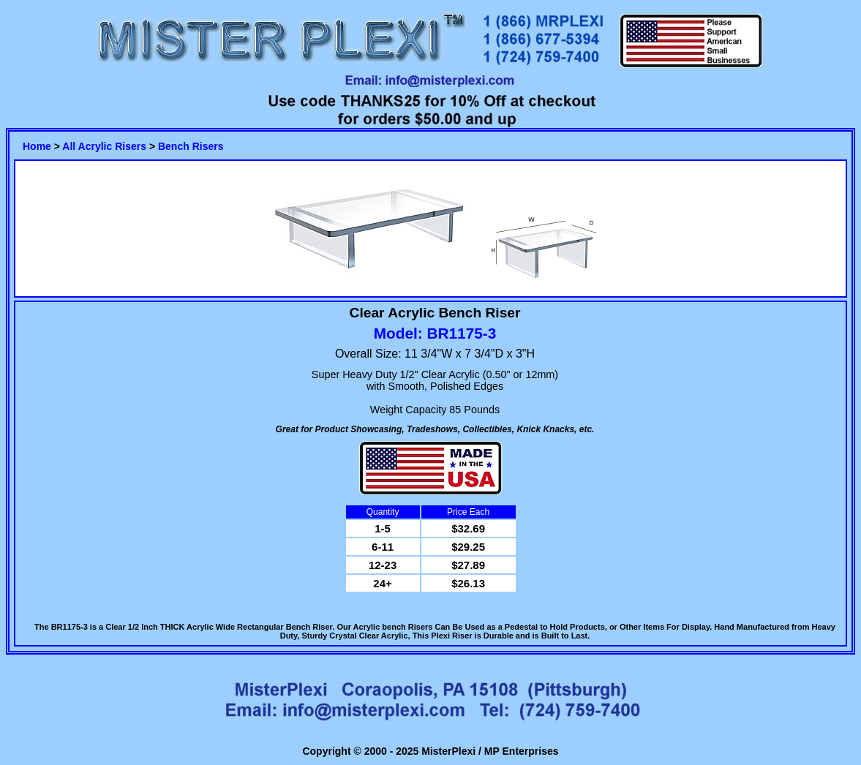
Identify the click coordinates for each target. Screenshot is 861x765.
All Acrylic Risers (104, 146)
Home (37, 146)
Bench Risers (190, 146)
